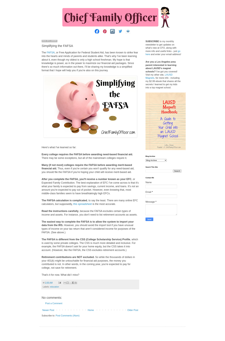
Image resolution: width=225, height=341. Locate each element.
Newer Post (48, 310)
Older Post (132, 310)
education (54, 287)
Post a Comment (53, 303)
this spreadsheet (82, 204)
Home (91, 310)
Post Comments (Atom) (67, 315)
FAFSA (51, 52)
